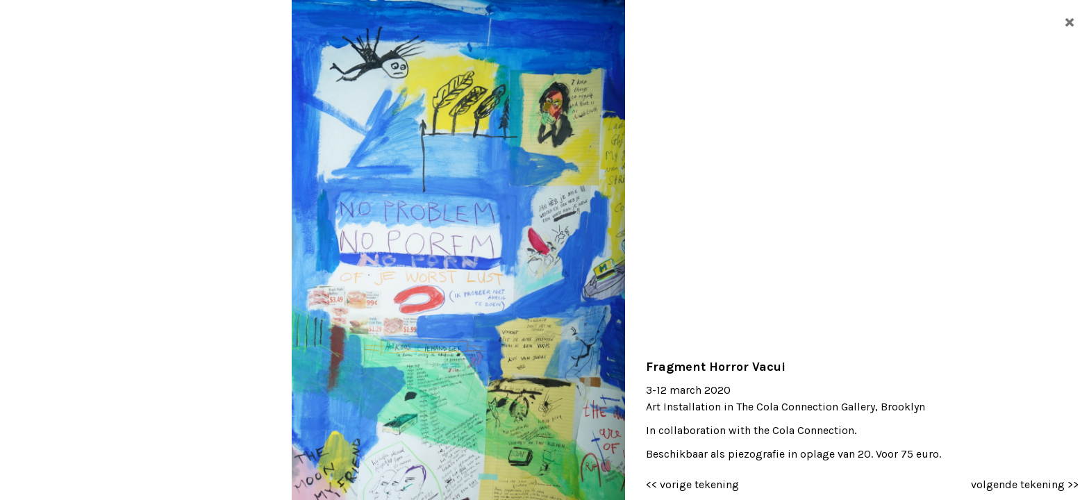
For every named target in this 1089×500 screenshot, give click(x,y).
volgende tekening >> (1025, 484)
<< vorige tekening (692, 484)
